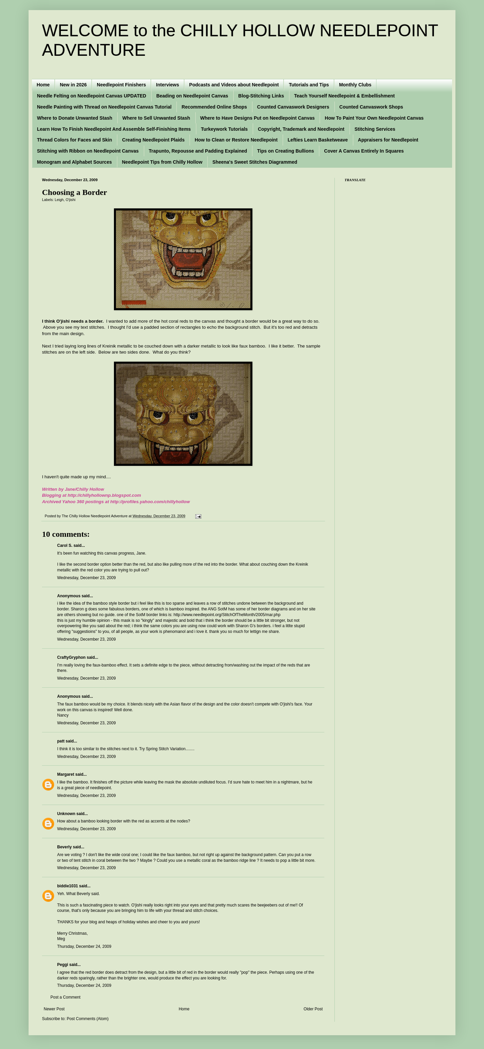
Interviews (167, 84)
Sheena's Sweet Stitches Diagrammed (254, 162)
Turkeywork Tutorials (224, 129)
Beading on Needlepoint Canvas (192, 95)
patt (61, 741)
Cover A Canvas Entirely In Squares (364, 151)
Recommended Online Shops (214, 107)
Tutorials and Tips (309, 84)
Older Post (313, 1009)
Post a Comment (65, 997)
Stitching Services (375, 129)
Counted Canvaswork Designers (293, 107)
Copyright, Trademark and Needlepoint (301, 129)
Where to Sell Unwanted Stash (156, 118)
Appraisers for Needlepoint (388, 140)
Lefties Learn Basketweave (318, 140)
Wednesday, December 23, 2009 (86, 577)
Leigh (59, 200)
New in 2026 (73, 84)
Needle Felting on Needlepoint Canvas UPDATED (91, 95)
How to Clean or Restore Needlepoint (236, 140)
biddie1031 (67, 886)
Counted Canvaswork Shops (371, 107)
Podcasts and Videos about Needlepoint (234, 84)
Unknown (66, 813)
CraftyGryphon (71, 657)
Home (43, 84)
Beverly (64, 847)
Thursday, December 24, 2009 (84, 946)
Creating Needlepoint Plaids (153, 140)
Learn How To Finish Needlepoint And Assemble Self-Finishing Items (114, 129)
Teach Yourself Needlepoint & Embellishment (344, 95)
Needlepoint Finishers (121, 84)
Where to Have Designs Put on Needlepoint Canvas (257, 118)
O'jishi (70, 200)
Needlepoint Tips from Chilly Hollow (162, 162)
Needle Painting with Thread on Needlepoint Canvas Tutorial (104, 107)
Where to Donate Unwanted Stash (74, 118)
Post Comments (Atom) (88, 1018)
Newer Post (54, 1009)
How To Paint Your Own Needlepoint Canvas (374, 118)
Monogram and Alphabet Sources (74, 162)
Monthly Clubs (355, 84)
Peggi (62, 964)
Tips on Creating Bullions (285, 151)
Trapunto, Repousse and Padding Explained (198, 151)
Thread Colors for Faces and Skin (74, 140)
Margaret (65, 774)
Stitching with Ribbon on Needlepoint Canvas (88, 151)
